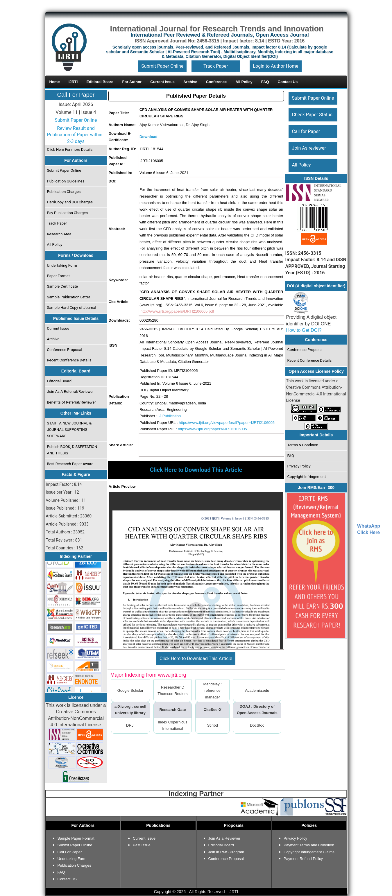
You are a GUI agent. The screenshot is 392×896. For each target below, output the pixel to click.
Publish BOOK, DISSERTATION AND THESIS (72, 450)
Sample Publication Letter (68, 297)
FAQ (290, 456)
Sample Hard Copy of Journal (71, 307)
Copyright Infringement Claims (309, 852)
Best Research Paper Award (70, 464)
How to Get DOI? (304, 330)
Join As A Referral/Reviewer (70, 391)
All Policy (54, 244)
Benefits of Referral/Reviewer (71, 402)
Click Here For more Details (69, 149)
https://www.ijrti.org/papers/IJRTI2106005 (212, 429)
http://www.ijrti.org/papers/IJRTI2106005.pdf (177, 311)
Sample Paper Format (76, 838)
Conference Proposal (64, 349)
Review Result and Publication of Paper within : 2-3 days (76, 135)
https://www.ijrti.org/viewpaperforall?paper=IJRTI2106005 (227, 422)
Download (148, 137)
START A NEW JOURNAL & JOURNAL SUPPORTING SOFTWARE (69, 429)
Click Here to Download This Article (196, 658)
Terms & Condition (302, 445)
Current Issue (58, 328)
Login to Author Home (275, 66)
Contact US (67, 879)
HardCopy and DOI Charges (69, 202)
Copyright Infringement (306, 476)
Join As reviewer (309, 148)
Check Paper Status (312, 114)
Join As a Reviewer (224, 838)
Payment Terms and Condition (309, 845)
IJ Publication (169, 416)
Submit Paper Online (162, 66)
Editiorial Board (221, 845)
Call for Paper (306, 131)
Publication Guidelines (65, 181)
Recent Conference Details (69, 360)
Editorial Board (59, 381)
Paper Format (58, 276)
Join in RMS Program (226, 852)
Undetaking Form (72, 858)
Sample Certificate (62, 286)
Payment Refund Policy (303, 858)
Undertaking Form (62, 265)
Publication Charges (63, 191)
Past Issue (142, 845)
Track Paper (215, 66)
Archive (53, 339)
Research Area (59, 234)
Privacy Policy (298, 466)
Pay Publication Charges (67, 213)
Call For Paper (76, 95)
